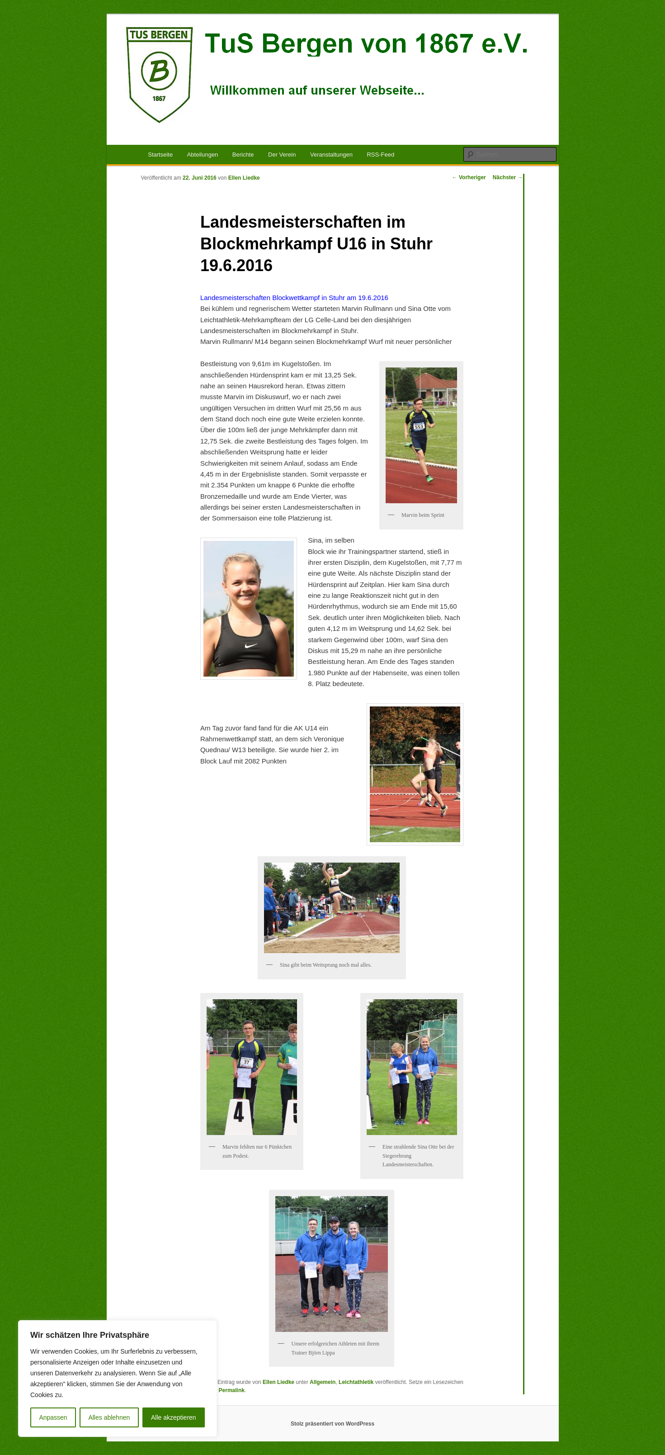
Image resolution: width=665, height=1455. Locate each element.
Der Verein (282, 154)
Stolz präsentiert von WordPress (332, 1424)
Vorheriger (469, 177)
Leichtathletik (356, 1382)
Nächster (508, 177)
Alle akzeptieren (173, 1417)
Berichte (243, 154)
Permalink (232, 1390)
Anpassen (53, 1417)
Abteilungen (202, 154)
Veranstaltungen (331, 154)
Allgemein (322, 1382)
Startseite (160, 154)
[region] (117, 1378)
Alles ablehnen (109, 1417)
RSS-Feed (380, 154)
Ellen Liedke (244, 178)
